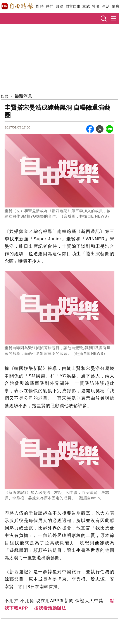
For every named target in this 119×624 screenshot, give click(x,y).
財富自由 (73, 6)
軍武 (86, 6)
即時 (40, 6)
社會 (96, 6)
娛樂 (4, 96)
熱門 (49, 6)
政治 (59, 6)
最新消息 (23, 96)
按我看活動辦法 (50, 608)
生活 (106, 6)
